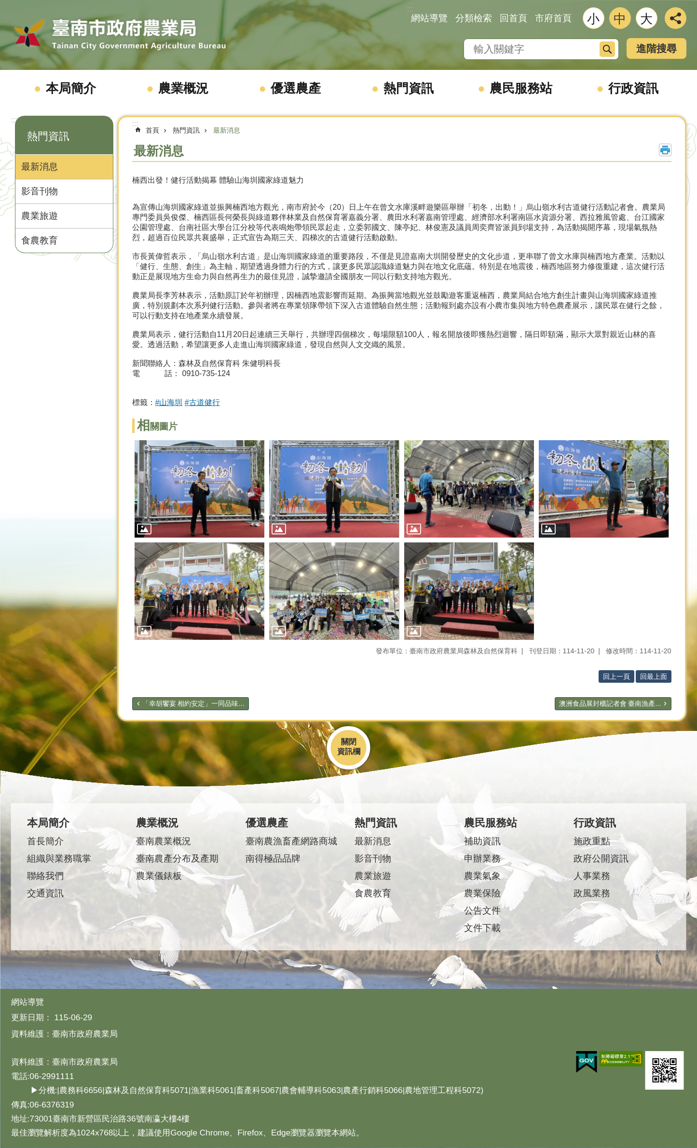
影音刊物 (39, 191)
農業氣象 (482, 876)
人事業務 (592, 876)
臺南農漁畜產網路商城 (291, 841)
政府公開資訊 (601, 858)
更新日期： (31, 1017)
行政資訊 (633, 88)
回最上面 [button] (653, 676)
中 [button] (620, 19)
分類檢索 (473, 18)
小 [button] (593, 19)
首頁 (152, 130)
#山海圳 (169, 402)
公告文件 (482, 910)
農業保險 (482, 893)
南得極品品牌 (273, 858)
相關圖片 (157, 426)
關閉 (348, 742)
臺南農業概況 (163, 841)
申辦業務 (482, 858)
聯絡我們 (45, 876)
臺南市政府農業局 (119, 35)
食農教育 (39, 240)
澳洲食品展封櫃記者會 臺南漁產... (610, 703)
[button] (200, 489)
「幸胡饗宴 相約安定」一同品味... (193, 703)
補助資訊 (482, 841)
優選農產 (296, 88)
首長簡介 (45, 841)
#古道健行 (202, 402)
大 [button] (646, 19)
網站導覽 (429, 18)
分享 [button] (675, 18)
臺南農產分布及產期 (177, 858)
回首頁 (513, 18)
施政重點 (592, 841)
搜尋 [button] (607, 49)
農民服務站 (521, 88)
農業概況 (183, 88)
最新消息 (39, 167)
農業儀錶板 (159, 876)
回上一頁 (616, 676)
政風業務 (592, 893)
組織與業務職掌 (59, 858)
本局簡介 (71, 88)
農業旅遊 (39, 216)
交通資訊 (45, 893)
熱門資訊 (408, 88)
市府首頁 (553, 18)
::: (14, 120)
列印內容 (665, 150)
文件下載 (482, 928)
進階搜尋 (656, 48)
